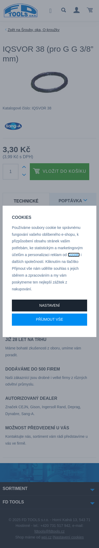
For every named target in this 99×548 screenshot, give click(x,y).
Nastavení (49, 305)
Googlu (74, 255)
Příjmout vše (49, 319)
